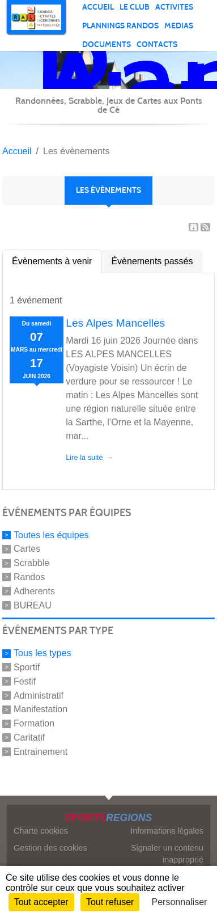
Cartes (27, 548)
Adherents (34, 591)
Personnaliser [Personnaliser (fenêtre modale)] (179, 902)
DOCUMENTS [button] (106, 44)
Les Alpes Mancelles (115, 323)
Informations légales (166, 830)
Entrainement (40, 752)
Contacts (157, 44)
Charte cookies (41, 830)
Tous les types (42, 653)
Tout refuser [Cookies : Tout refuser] (110, 902)
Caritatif (29, 737)
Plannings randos (120, 26)
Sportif (27, 667)
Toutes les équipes (51, 534)
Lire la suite (84, 457)
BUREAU (33, 605)
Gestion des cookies (50, 847)
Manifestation (40, 709)
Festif (25, 681)
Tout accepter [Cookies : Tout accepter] (41, 902)
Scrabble (31, 563)
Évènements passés (152, 261)
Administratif (38, 695)
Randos (29, 577)
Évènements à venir (52, 261)
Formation (34, 723)
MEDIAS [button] (178, 26)
